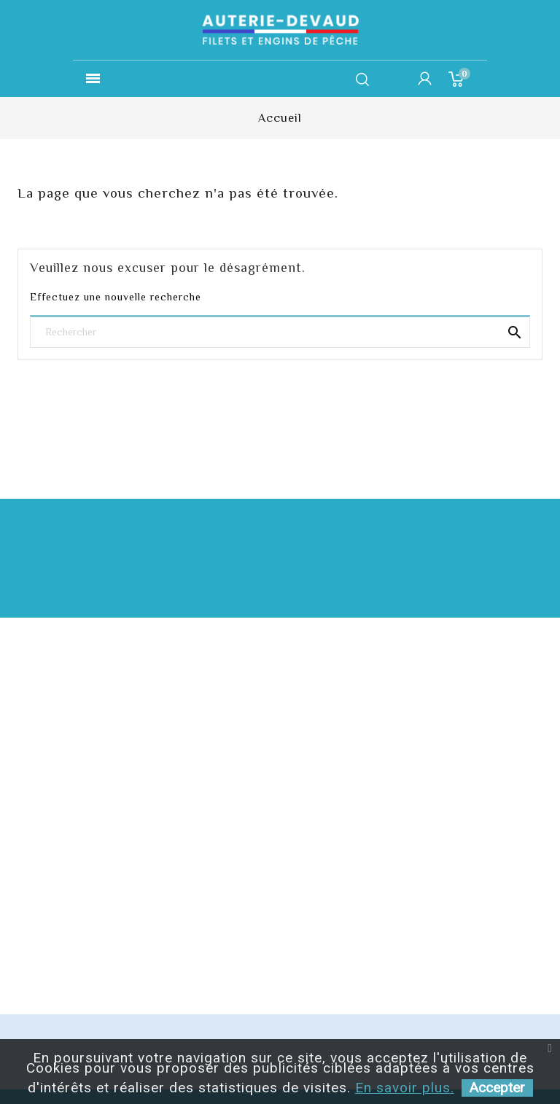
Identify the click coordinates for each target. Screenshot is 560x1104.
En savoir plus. (404, 1087)
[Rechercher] (280, 333)
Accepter (497, 1087)
